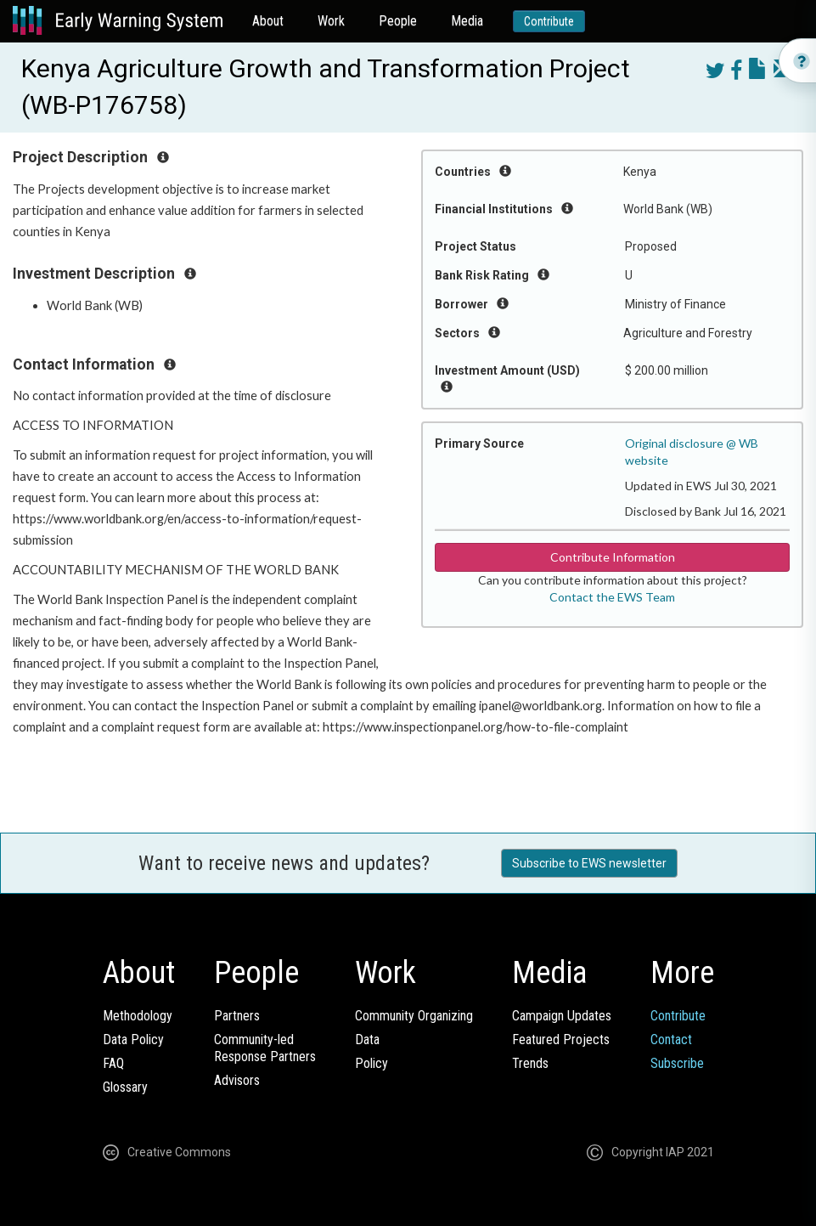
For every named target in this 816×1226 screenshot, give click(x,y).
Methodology (137, 1016)
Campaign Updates (561, 1016)
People (398, 21)
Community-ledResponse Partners (265, 1048)
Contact (671, 1039)
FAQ (113, 1063)
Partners (237, 1016)
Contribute (549, 21)
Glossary (125, 1087)
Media (467, 21)
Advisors (237, 1080)
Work (331, 21)
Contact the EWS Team (612, 597)
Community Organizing (414, 1016)
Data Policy (133, 1039)
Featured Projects (561, 1039)
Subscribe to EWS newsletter (589, 863)
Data (367, 1039)
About (268, 21)
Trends (530, 1063)
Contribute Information (612, 557)
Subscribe (677, 1063)
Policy (371, 1063)
